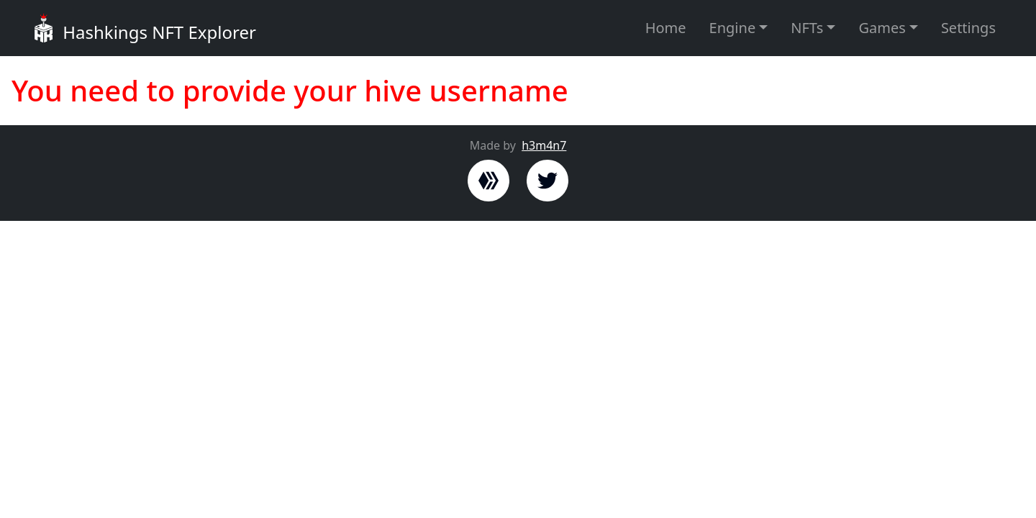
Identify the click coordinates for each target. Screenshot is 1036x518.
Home (665, 27)
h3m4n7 (544, 145)
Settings (968, 27)
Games (881, 27)
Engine (732, 27)
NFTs (807, 27)
